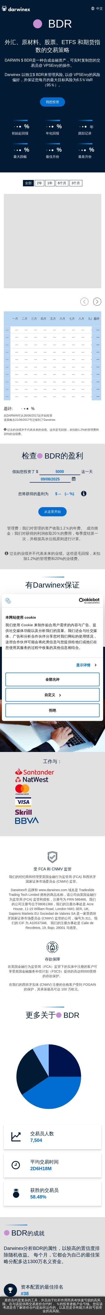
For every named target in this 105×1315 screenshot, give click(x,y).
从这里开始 (52, 511)
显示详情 (83, 665)
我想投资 (52, 102)
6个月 (62, 183)
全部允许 (52, 679)
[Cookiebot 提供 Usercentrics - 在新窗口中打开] (79, 601)
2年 (39, 183)
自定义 (52, 695)
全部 (28, 183)
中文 (97, 8)
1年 (49, 183)
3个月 (76, 183)
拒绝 (52, 710)
